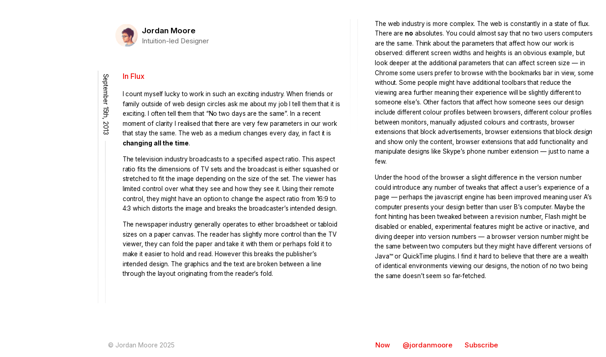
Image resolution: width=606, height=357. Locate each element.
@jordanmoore (427, 345)
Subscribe (481, 345)
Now (382, 345)
